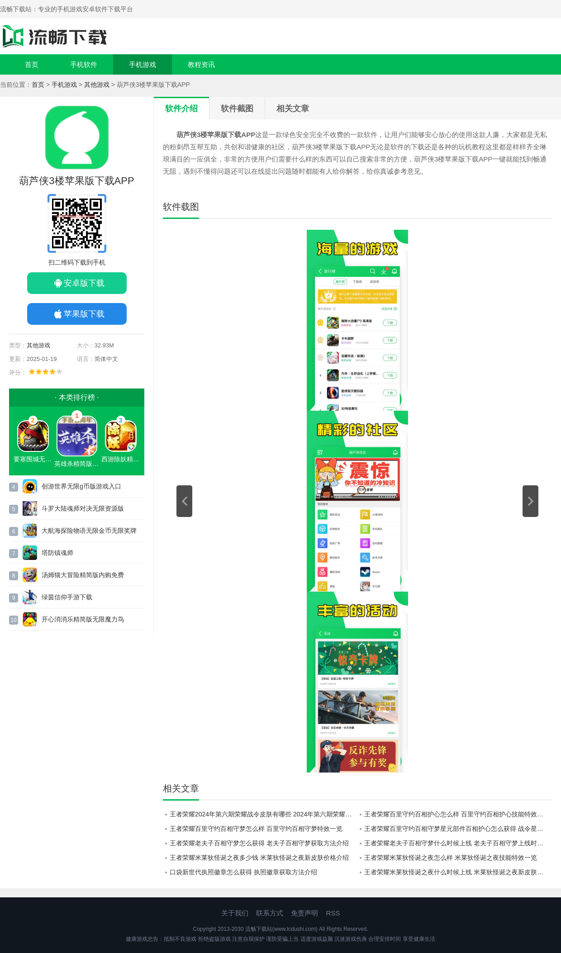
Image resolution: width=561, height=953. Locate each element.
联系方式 (269, 913)
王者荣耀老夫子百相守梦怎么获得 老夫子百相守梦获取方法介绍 (259, 843)
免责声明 (304, 913)
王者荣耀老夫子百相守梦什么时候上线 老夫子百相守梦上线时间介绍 (458, 843)
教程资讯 (201, 64)
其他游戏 (96, 84)
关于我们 (234, 913)
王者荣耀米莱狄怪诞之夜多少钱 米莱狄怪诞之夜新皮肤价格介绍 (259, 857)
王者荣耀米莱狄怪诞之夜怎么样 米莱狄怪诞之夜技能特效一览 (450, 857)
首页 (31, 64)
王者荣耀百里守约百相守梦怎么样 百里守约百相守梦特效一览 (256, 828)
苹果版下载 (84, 313)
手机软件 (83, 64)
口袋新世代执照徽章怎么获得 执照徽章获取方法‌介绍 (243, 872)
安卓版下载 (84, 283)
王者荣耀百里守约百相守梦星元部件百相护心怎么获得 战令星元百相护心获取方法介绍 (458, 828)
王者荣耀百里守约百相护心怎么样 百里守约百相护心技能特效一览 (457, 814)
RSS (333, 913)
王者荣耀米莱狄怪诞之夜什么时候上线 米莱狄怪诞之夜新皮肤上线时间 (458, 872)
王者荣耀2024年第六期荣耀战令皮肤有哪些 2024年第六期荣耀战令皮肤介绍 (263, 814)
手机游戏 (142, 64)
